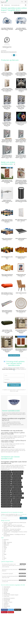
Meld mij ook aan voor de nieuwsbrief (12, 382)
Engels (5, 554)
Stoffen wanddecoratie (6, 480)
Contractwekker (7, 531)
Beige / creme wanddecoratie (17, 493)
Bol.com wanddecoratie (16, 484)
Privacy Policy (6, 596)
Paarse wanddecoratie (16, 475)
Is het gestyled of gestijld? (14, 573)
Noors (5, 546)
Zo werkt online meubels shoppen (11, 594)
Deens (5, 558)
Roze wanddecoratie (16, 502)
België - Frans (6, 543)
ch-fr (5, 550)
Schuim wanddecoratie (6, 506)
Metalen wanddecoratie (16, 482)
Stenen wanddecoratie (16, 480)
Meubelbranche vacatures (9, 598)
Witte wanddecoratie (6, 491)
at (4, 559)
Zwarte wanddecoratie (6, 475)
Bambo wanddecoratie (6, 482)
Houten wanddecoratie (6, 489)
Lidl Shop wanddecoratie (16, 495)
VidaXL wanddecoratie (6, 484)
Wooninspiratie (7, 606)
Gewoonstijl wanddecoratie (17, 471)
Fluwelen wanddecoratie (17, 473)
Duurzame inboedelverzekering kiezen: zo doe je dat (14, 581)
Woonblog (6, 589)
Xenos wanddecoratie (16, 489)
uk (4, 556)
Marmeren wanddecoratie (7, 473)
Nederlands (6, 539)
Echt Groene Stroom (8, 526)
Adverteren (6, 604)
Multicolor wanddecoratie (16, 491)
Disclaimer (6, 591)
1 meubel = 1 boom (8, 602)
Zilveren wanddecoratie (17, 478)
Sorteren (23, 12)
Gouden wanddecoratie (6, 471)
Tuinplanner (6, 603)
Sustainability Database (9, 534)
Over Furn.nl (6, 588)
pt (4, 553)
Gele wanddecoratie (16, 499)
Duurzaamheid (7, 599)
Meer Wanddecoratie (14, 355)
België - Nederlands (8, 542)
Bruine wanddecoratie (6, 495)
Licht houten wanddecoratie (7, 486)
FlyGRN (5, 525)
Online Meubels (7, 587)
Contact (5, 607)
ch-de (5, 549)
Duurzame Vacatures (8, 530)
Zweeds (5, 547)
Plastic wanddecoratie (19, 497)
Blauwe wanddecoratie (16, 506)
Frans (5, 541)
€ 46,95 (7, 104)
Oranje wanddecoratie (6, 493)
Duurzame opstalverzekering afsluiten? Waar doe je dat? (14, 577)
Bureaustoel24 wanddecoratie (7, 497)
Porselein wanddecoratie (6, 478)
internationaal (16, 530)
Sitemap (5, 592)
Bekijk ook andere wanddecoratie (8, 163)
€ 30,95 (21, 104)
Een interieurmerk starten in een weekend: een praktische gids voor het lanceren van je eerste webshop (14, 565)
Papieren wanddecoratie (6, 504)
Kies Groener (6, 529)
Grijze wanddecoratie (18, 486)
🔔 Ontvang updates (14, 385)
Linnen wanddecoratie (6, 502)
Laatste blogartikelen (7, 561)
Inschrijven (23, 518)
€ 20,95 (7, 121)
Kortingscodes (7, 600)
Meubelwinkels (7, 593)
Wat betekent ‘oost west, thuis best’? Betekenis (14, 570)
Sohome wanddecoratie (6, 499)
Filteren (17, 12)
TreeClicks (6, 522)
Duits (5, 551)
